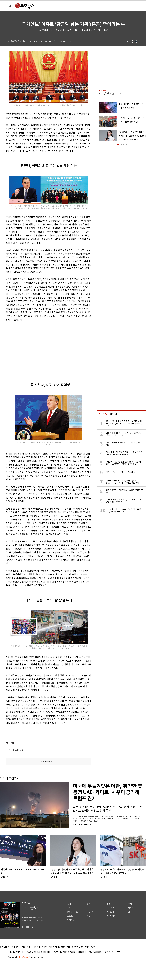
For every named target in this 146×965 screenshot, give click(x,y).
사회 (69, 908)
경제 (89, 904)
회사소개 (11, 947)
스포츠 (70, 916)
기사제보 (130, 904)
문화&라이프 (72, 912)
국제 (89, 908)
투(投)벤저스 (106, 94)
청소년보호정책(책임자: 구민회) (84, 947)
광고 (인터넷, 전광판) (24, 947)
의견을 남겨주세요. (16, 750)
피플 (89, 916)
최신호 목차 (111, 908)
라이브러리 (111, 912)
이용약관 (52, 947)
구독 (120, 94)
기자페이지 (111, 916)
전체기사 (70, 920)
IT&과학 (90, 912)
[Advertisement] (23, 348)
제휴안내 (36, 947)
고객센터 (44, 947)
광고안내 (130, 912)
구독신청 (130, 908)
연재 (108, 904)
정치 (69, 904)
